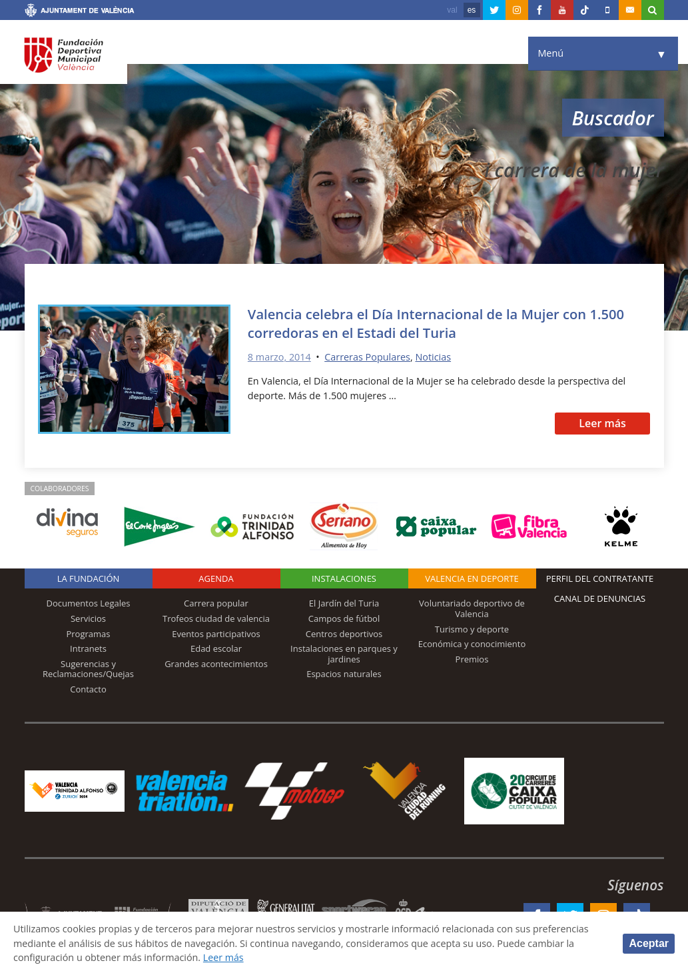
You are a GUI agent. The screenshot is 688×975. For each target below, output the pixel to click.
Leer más (602, 423)
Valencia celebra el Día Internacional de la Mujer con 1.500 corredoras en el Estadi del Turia (436, 323)
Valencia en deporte (472, 578)
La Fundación (88, 578)
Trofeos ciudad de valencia (216, 618)
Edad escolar (216, 648)
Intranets (88, 648)
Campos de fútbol (344, 618)
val (452, 10)
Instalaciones (344, 578)
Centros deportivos (344, 634)
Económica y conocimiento (472, 644)
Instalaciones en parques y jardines (344, 653)
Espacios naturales (344, 674)
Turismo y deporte (472, 629)
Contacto (88, 689)
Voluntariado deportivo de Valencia (472, 608)
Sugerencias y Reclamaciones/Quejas (88, 669)
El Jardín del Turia (344, 603)
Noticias (433, 357)
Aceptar (649, 943)
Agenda (215, 578)
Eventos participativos (216, 634)
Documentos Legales (89, 603)
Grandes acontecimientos (216, 664)
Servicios (88, 618)
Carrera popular (216, 603)
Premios (472, 659)
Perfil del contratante (599, 578)
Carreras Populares (367, 357)
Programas (88, 634)
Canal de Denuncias (600, 598)
